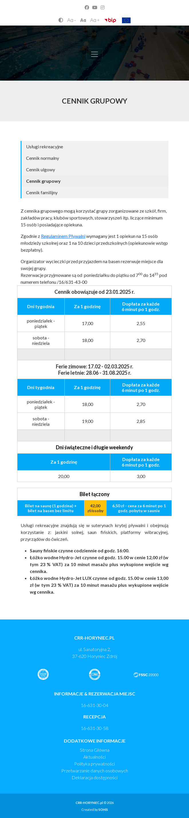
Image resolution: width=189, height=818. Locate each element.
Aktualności (94, 756)
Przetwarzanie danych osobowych (94, 770)
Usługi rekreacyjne (44, 146)
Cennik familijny (42, 192)
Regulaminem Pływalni (63, 236)
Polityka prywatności (94, 763)
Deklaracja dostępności (94, 777)
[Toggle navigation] (94, 54)
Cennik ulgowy (40, 169)
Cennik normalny (42, 158)
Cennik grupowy (43, 181)
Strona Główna (94, 750)
